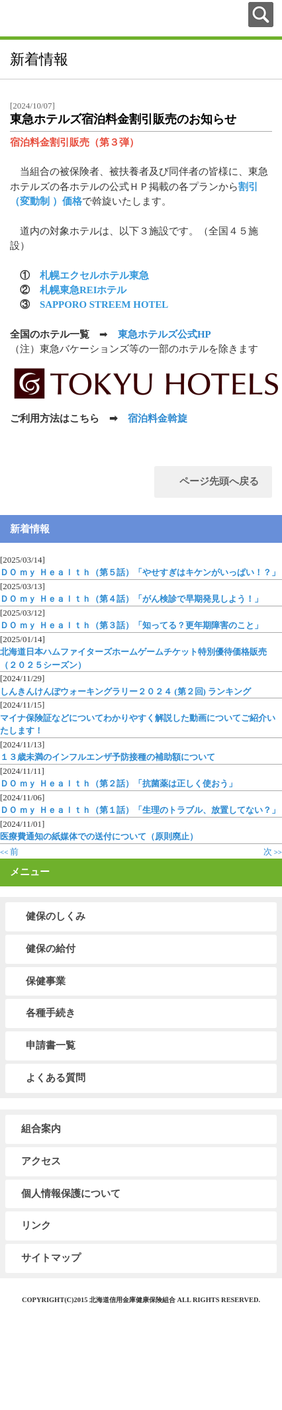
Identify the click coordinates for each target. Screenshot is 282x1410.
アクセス (41, 1161)
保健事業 (46, 981)
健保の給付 (50, 948)
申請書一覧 (50, 1045)
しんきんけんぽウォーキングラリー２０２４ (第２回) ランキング (125, 691)
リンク (36, 1225)
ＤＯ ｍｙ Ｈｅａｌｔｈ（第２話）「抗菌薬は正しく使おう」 (118, 783)
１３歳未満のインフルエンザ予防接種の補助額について (107, 757)
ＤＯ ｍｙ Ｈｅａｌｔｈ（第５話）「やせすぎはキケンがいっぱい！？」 (140, 572)
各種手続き (50, 1013)
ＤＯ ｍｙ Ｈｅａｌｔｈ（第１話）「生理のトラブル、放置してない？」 (140, 810)
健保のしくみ (55, 916)
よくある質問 (55, 1077)
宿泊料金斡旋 (157, 418)
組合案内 (41, 1128)
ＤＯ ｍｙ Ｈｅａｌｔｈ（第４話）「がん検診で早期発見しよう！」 (131, 599)
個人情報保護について (70, 1193)
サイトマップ (51, 1257)
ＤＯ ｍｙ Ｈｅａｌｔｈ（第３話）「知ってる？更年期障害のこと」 (131, 625)
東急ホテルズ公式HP (164, 334)
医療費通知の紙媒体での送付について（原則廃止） (99, 836)
